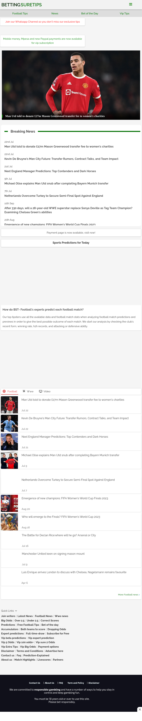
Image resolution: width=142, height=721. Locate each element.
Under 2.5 (32, 620)
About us (6, 659)
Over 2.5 (20, 620)
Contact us (7, 655)
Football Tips (20, 13)
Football (10, 391)
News (55, 13)
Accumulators (9, 629)
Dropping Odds (56, 629)
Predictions (8, 624)
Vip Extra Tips (9, 646)
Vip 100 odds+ (25, 642)
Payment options (48, 646)
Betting (21, 5)
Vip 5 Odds (7, 642)
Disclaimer (7, 651)
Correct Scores (50, 620)
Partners (58, 659)
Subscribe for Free (58, 633)
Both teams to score (33, 629)
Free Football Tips (28, 624)
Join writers (8, 616)
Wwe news (61, 616)
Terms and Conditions (30, 651)
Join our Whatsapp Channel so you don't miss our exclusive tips (42, 21)
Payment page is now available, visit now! (71, 232)
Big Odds (6, 620)
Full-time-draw (35, 633)
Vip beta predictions (13, 638)
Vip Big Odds (28, 646)
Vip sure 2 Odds (45, 642)
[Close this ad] (139, 709)
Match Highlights (24, 659)
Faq (19, 655)
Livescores (44, 659)
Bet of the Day (89, 13)
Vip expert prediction (41, 638)
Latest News (25, 616)
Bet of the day (50, 624)
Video (45, 391)
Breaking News (23, 130)
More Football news (128, 594)
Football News (44, 616)
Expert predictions (12, 633)
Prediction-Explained (36, 655)
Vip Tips (124, 13)
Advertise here (54, 651)
